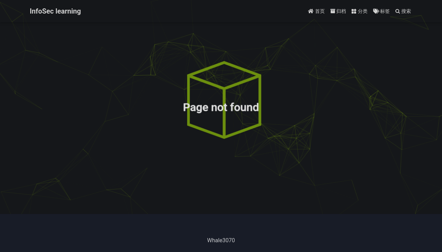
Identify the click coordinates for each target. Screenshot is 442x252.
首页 (316, 11)
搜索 (403, 11)
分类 (359, 11)
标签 (381, 11)
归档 (338, 11)
